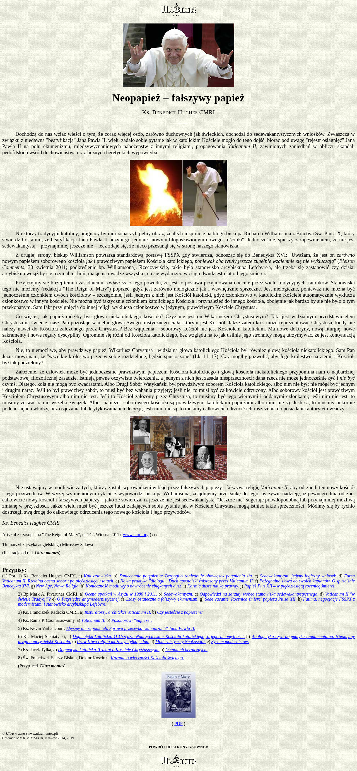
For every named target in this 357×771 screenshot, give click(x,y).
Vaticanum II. (93, 620)
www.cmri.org (136, 534)
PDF (178, 723)
